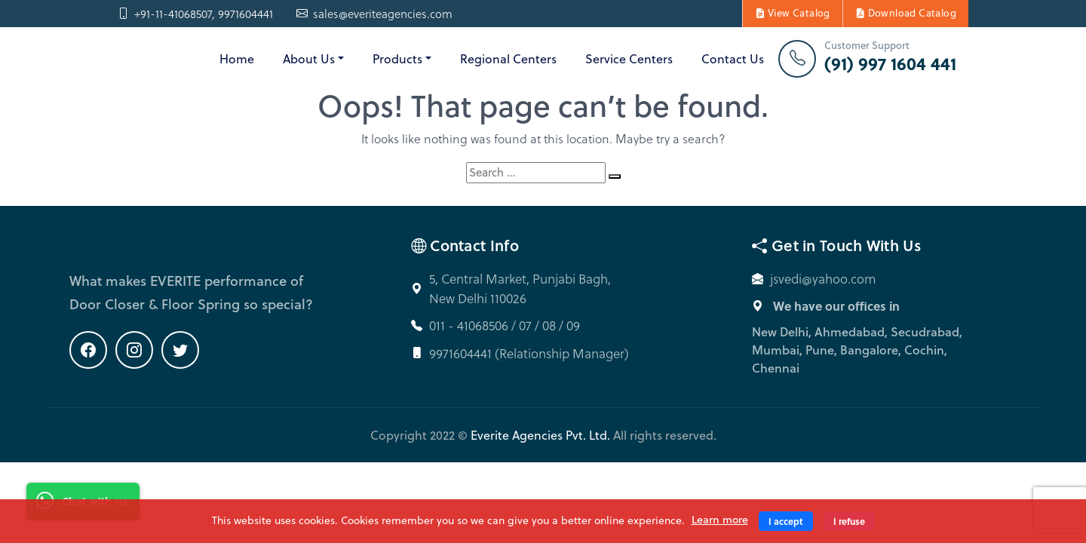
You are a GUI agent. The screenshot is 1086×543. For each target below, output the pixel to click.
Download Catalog (905, 13)
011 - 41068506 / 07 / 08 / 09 (504, 325)
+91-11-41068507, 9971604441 (195, 14)
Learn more (720, 519)
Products (397, 59)
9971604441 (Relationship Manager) (529, 353)
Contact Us (732, 59)
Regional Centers (508, 59)
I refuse (849, 521)
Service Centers (629, 59)
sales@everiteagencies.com (374, 14)
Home (236, 59)
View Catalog (792, 13)
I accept (785, 521)
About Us (309, 59)
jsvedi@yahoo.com (823, 278)
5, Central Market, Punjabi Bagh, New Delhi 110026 (520, 288)
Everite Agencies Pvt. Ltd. (540, 435)
